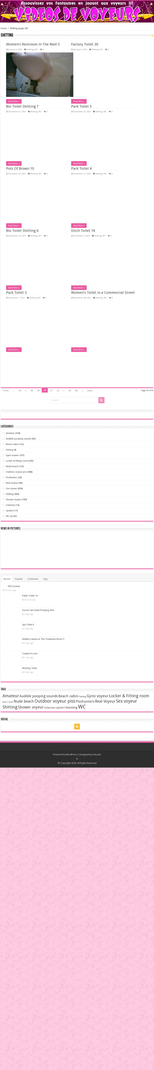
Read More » (9, 104)
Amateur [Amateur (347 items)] (10, 695)
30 (69, 390)
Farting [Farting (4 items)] (82, 696)
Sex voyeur (11, 488)
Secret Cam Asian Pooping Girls (38, 610)
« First (5, 390)
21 (51, 390)
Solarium (10, 505)
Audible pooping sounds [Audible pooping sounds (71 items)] (38, 696)
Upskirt (9, 510)
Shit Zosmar (14, 586)
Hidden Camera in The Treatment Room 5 (43, 639)
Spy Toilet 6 (28, 624)
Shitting (29, 52)
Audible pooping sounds (18, 438)
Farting (9, 449)
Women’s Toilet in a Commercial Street (33, 47)
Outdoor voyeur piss (16, 472)
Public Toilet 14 (29, 595)
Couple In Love (29, 653)
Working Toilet (29, 668)
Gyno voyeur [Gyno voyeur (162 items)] (98, 696)
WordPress (71, 754)
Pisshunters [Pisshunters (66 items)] (85, 701)
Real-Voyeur (12, 483)
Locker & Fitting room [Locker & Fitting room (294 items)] (129, 695)
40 (76, 390)
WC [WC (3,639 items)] (82, 707)
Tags (45, 579)
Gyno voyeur (12, 455)
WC (35, 52)
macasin (97, 754)
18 (31, 390)
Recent (7, 579)
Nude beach (12, 466)
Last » (90, 390)
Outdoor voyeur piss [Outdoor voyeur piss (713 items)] (54, 701)
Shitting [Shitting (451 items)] (9, 707)
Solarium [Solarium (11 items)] (49, 707)
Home (4, 28)
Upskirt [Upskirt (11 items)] (60, 707)
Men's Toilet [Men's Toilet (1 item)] (7, 702)
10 (19, 390)
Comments (32, 579)
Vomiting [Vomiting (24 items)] (71, 707)
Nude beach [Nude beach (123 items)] (24, 701)
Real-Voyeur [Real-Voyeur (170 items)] (105, 701)
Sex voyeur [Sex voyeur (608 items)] (126, 701)
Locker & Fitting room (17, 460)
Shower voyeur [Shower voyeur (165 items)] (31, 707)
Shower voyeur (13, 499)
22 (58, 390)
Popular (19, 579)
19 (38, 390)
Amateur (10, 433)
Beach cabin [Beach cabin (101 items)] (68, 696)
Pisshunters (11, 477)
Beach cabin (12, 444)
